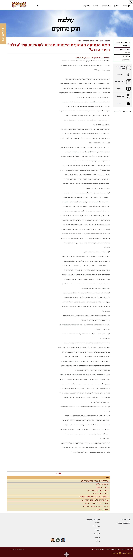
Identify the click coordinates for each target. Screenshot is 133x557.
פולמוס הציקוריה (101, 509)
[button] (38, 6)
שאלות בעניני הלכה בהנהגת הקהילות (93, 496)
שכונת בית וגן (126, 60)
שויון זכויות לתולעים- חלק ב (97, 490)
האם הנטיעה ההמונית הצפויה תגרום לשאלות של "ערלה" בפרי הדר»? (59, 47)
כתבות (92, 41)
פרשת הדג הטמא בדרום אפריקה (95, 506)
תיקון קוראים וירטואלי (123, 42)
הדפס (57, 473)
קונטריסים (96, 526)
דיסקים (97, 537)
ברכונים (97, 534)
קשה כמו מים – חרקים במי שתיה (95, 503)
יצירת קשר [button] (3, 33)
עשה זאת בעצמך (125, 49)
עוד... (107, 478)
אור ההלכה (106, 5)
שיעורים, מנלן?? (102, 484)
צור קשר (86, 5)
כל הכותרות (126, 46)
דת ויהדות (86, 41)
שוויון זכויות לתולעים (100, 493)
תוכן (97, 41)
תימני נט (127, 53)
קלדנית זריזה (125, 519)
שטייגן (117, 5)
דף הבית (126, 5)
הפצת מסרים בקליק (123, 523)
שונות (98, 541)
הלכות (79, 41)
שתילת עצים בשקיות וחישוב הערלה (94, 481)
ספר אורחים (126, 56)
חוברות (97, 530)
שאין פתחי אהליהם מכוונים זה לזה (95, 500)
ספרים (97, 522)
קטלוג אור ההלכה (93, 519)
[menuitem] (126, 6)
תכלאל (95, 5)
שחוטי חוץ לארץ (102, 487)
